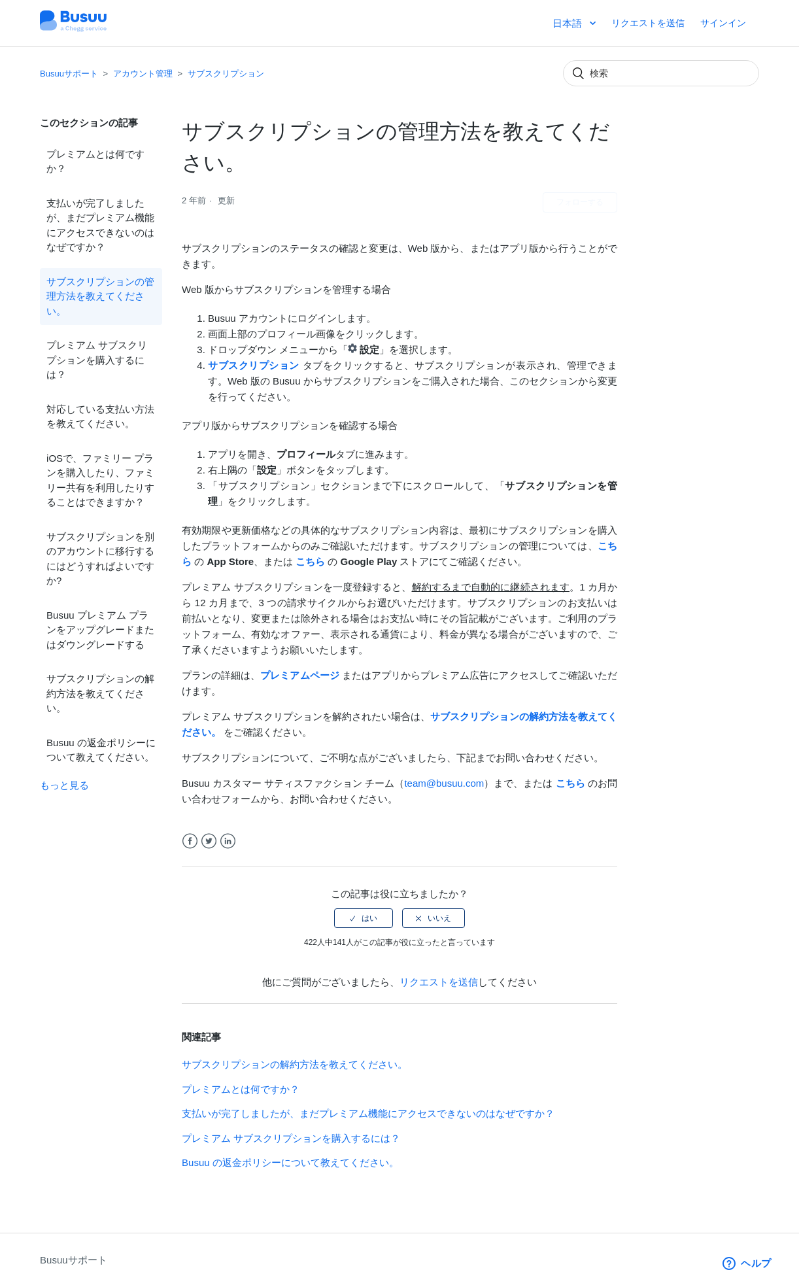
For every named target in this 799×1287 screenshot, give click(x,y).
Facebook (190, 841)
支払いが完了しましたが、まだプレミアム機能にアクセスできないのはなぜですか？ (100, 225)
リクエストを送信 (648, 23)
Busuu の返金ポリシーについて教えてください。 (101, 750)
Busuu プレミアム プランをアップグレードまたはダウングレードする (100, 629)
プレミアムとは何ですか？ (95, 161)
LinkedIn (228, 841)
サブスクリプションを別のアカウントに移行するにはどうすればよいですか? (100, 559)
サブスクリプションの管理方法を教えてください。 (100, 296)
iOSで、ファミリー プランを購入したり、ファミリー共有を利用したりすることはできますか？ (100, 480)
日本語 (568, 23)
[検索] (661, 73)
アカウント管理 (143, 73)
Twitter (209, 841)
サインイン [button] (723, 23)
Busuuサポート (69, 73)
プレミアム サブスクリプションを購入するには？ (96, 359)
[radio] (363, 918)
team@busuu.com (444, 783)
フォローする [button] (580, 202)
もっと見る (64, 785)
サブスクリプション (226, 73)
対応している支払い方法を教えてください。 (100, 416)
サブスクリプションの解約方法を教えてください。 (100, 693)
